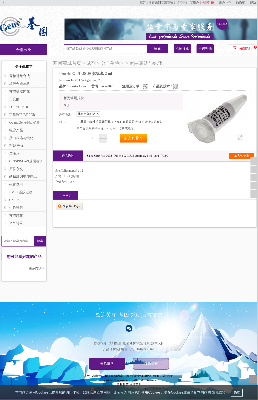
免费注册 (208, 2)
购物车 (240, 2)
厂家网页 (66, 195)
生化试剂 (16, 184)
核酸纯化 (16, 215)
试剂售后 (114, 343)
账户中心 (225, 2)
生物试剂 (16, 207)
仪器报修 (100, 343)
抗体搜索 (182, 48)
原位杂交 (16, 169)
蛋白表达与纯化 (21, 138)
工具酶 (14, 99)
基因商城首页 (67, 63)
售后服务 (107, 364)
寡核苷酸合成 (19, 76)
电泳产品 (16, 130)
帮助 (253, 2)
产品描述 (68, 155)
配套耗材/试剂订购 (136, 343)
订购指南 (151, 364)
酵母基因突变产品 (23, 176)
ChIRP (14, 200)
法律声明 (135, 384)
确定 (237, 392)
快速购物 (205, 48)
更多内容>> (37, 268)
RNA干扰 (16, 145)
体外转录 (16, 223)
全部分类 (23, 50)
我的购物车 (245, 48)
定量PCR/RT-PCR (22, 114)
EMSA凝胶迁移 (20, 192)
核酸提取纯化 (19, 91)
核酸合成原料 (19, 83)
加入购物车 (133, 138)
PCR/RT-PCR (18, 107)
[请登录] (181, 2)
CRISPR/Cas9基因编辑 (26, 161)
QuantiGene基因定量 (24, 122)
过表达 (14, 153)
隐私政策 (123, 384)
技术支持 (157, 343)
